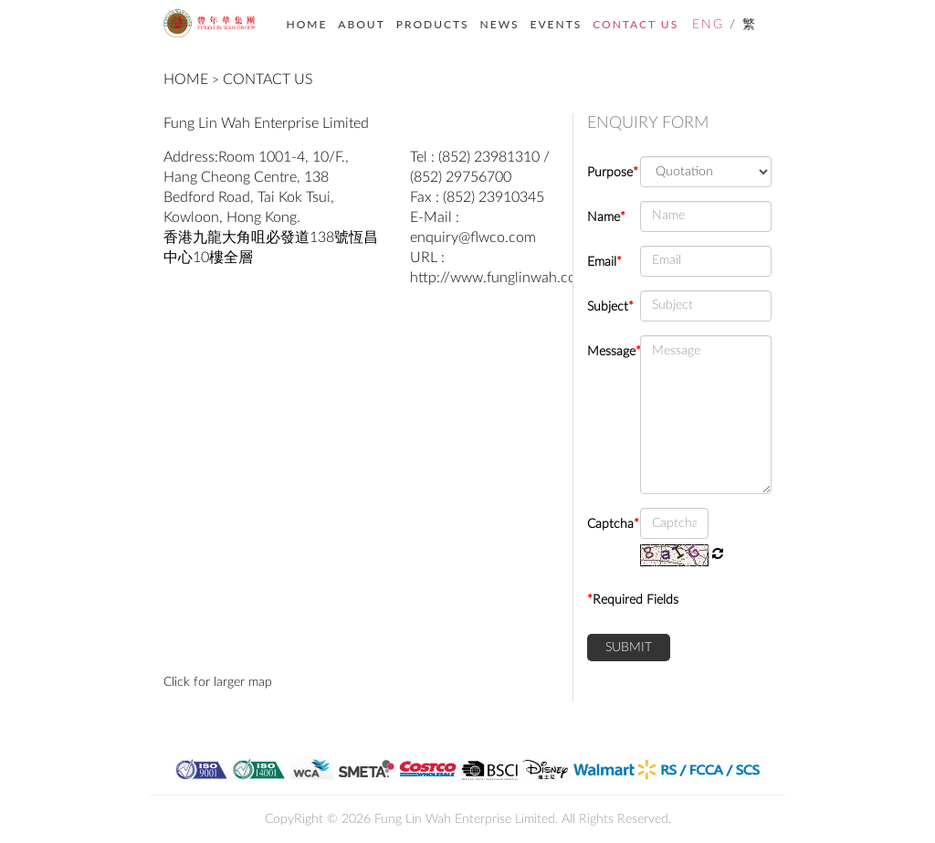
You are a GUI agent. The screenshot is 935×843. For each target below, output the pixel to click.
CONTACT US (635, 24)
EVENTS (557, 24)
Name (606, 217)
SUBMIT (628, 647)
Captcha (606, 524)
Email (604, 262)
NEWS (500, 24)
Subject (606, 306)
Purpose (606, 172)
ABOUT (361, 24)
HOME (307, 24)
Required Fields (632, 600)
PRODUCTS (432, 24)
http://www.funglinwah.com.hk (508, 277)
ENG (708, 24)
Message (606, 351)
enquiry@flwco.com (473, 237)
